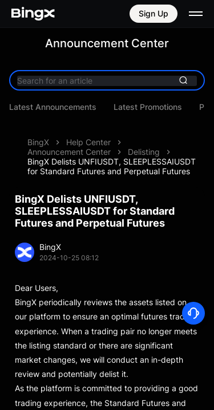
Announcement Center (69, 152)
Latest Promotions (148, 107)
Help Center (88, 142)
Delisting (144, 152)
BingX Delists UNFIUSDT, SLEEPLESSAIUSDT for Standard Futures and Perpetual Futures (111, 166)
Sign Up (153, 13)
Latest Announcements (52, 107)
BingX (38, 142)
